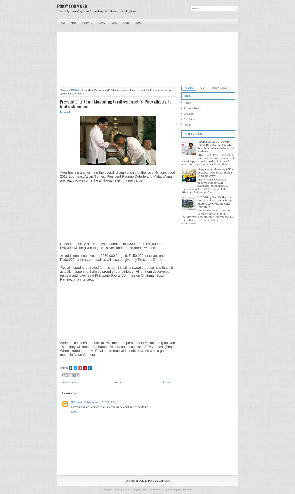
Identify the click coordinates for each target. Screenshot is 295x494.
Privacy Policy (192, 108)
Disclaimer (190, 119)
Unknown (77, 402)
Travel (138, 22)
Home (62, 22)
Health (126, 22)
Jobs (114, 22)
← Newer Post (69, 382)
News (73, 22)
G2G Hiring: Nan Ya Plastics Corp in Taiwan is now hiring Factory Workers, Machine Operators (214, 202)
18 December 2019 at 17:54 (100, 402)
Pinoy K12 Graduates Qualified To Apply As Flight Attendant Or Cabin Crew (216, 172)
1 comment (65, 112)
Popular (189, 88)
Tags (202, 88)
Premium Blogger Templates (137, 489)
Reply (74, 411)
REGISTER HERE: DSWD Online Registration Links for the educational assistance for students (215, 146)
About (187, 124)
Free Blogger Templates (180, 489)
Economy (102, 22)
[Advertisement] (118, 61)
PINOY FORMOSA (72, 6)
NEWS (75, 90)
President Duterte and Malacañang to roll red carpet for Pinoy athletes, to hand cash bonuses (115, 103)
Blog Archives (219, 88)
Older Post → (168, 382)
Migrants (87, 22)
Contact (188, 113)
